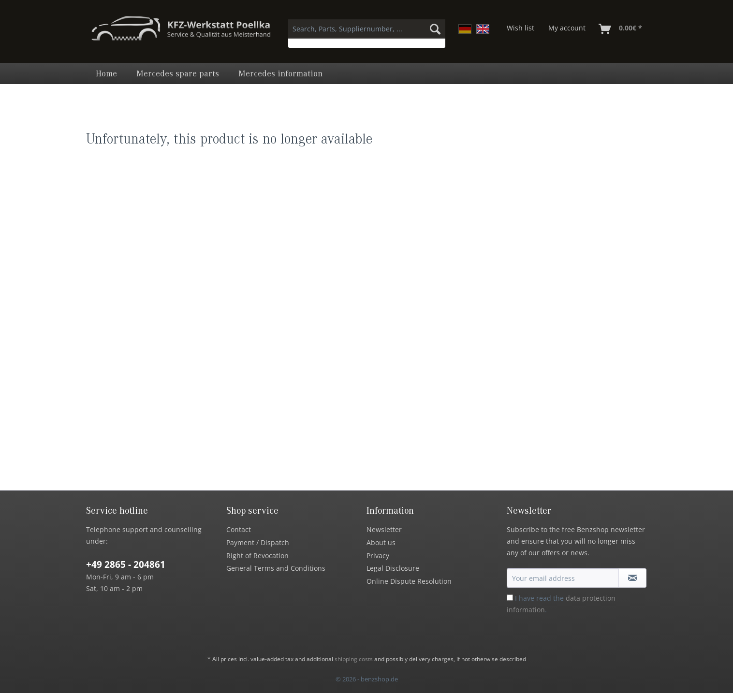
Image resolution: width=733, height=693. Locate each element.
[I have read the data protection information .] (510, 597)
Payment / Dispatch (257, 542)
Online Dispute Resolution (409, 581)
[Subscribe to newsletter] (632, 578)
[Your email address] (563, 578)
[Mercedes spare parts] (178, 73)
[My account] (566, 29)
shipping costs (354, 659)
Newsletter (384, 529)
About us (381, 542)
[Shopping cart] (621, 29)
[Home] (106, 73)
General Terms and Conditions (275, 568)
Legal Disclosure (392, 568)
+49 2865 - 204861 (125, 564)
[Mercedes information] (280, 73)
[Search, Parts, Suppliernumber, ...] (366, 29)
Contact (238, 529)
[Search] (435, 29)
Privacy (377, 555)
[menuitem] (366, 33)
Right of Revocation (257, 555)
